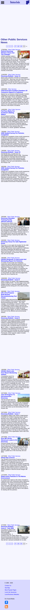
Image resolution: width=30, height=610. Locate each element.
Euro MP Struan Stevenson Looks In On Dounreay (9, 440)
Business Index (15, 2)
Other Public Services (14, 49)
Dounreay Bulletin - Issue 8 (10, 318)
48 (18, 46)
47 (15, 46)
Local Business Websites (12, 594)
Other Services (12, 89)
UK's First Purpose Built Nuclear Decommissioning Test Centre (9, 295)
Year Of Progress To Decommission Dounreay (8, 396)
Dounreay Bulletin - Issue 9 (10, 280)
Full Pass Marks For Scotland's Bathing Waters (8, 112)
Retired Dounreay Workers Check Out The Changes (7, 52)
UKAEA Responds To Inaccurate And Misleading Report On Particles (13, 260)
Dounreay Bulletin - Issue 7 (10, 414)
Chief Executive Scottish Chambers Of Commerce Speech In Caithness (14, 91)
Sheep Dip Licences (8, 457)
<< (7, 46)
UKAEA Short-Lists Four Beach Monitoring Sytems (9, 372)
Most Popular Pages (10, 590)
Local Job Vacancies (10, 592)
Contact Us (8, 585)
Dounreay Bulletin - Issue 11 (10, 76)
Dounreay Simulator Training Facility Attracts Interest (8, 219)
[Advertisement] (15, 21)
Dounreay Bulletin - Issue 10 (10, 152)
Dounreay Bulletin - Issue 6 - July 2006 (7, 527)
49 (21, 46)
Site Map (7, 587)
